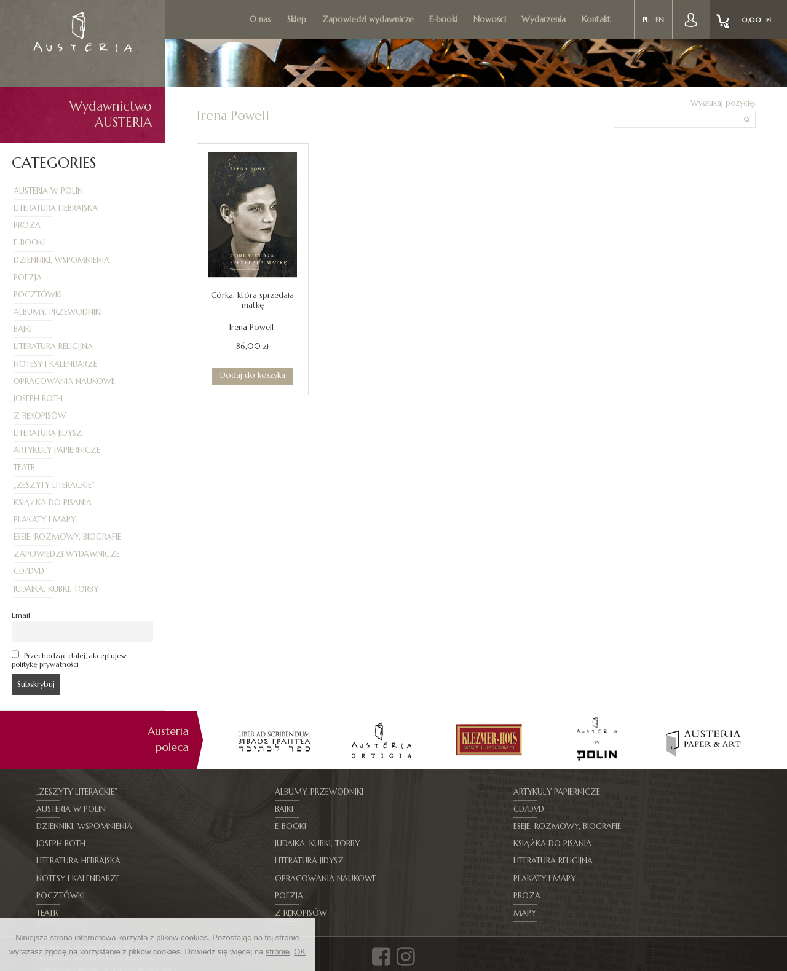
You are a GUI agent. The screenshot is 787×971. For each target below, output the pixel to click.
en (661, 20)
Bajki (23, 329)
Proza (27, 225)
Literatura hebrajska (56, 208)
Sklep (297, 19)
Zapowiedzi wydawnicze (369, 19)
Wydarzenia (545, 19)
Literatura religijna (53, 347)
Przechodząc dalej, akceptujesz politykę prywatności (69, 659)
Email (21, 615)
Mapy (641, 879)
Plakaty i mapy (45, 520)
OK (300, 951)
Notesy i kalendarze (55, 364)
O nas (262, 19)
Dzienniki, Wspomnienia (61, 260)
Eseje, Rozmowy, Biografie (67, 537)
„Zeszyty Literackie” (54, 485)
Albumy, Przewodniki (58, 312)
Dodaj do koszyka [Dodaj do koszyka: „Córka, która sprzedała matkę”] (252, 375)
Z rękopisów (40, 416)
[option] (274, 740)
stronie (278, 951)
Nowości (491, 19)
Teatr (24, 468)
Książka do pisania (53, 503)
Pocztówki (38, 295)
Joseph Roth (38, 399)
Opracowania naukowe (64, 382)
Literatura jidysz (48, 433)
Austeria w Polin (48, 191)
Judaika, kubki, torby (56, 589)
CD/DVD (29, 571)
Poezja (28, 278)
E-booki (444, 19)
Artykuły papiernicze (57, 450)
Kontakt (597, 19)
